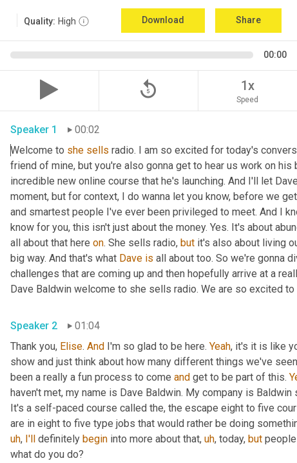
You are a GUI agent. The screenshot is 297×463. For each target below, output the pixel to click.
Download (163, 20)
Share (248, 20)
